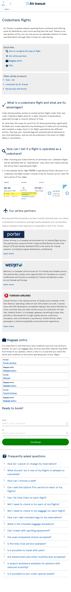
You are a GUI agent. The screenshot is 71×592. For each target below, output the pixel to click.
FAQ (11, 65)
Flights (6, 9)
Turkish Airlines (10, 393)
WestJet (6, 378)
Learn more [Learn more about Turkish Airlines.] (8, 326)
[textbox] (35, 422)
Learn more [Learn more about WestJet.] (8, 284)
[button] (35, 442)
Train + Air (10, 79)
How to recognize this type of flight (24, 51)
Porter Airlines (9, 363)
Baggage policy (15, 60)
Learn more (8, 253)
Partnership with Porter (16, 88)
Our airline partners (18, 56)
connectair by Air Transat (17, 84)
